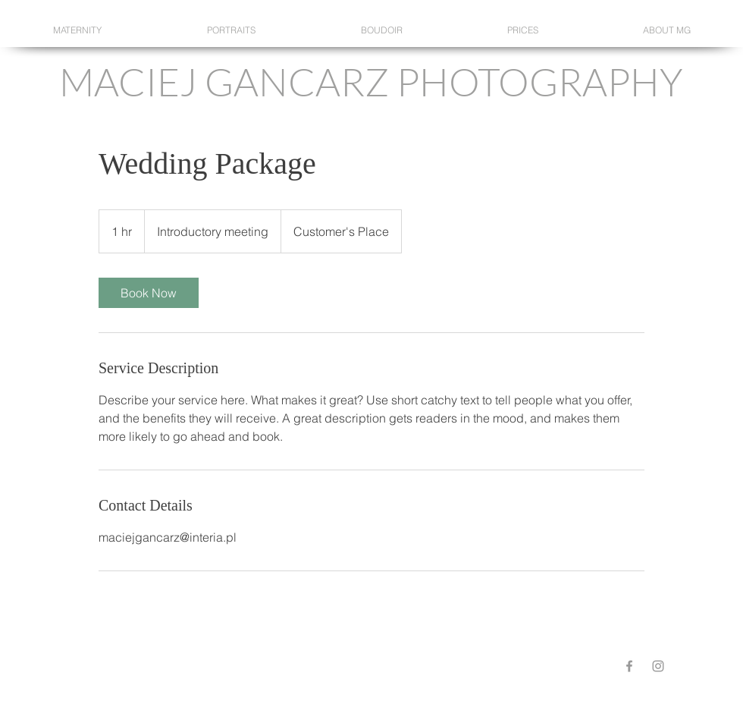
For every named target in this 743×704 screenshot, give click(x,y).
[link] (149, 293)
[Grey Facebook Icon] (629, 666)
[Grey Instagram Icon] (658, 666)
